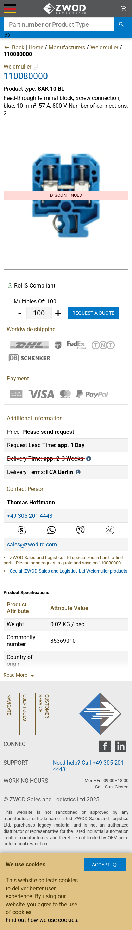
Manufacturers (67, 47)
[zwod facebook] (105, 748)
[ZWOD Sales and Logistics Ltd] (66, 8)
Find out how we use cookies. (42, 920)
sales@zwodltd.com (32, 544)
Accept (105, 864)
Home (36, 47)
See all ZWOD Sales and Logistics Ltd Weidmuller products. (69, 571)
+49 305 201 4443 (29, 516)
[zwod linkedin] (120, 748)
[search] (121, 24)
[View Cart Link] (123, 8)
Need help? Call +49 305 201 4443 (88, 766)
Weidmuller (104, 47)
